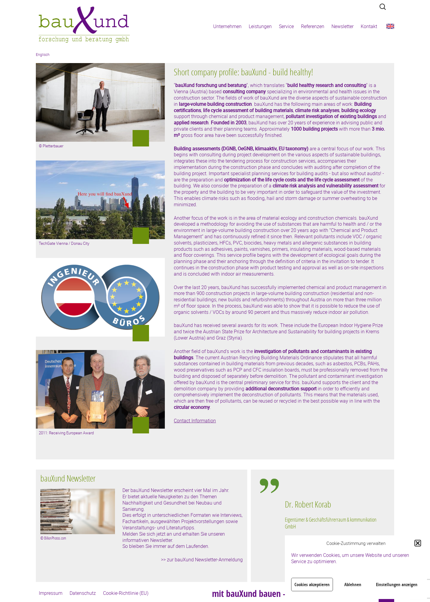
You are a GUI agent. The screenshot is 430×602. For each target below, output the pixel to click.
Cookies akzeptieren (312, 584)
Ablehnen (352, 584)
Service (286, 26)
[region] (332, 530)
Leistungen (260, 26)
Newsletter (342, 26)
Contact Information (195, 420)
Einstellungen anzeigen (396, 584)
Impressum (50, 593)
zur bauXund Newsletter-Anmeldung (205, 559)
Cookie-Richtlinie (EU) (125, 593)
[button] (418, 543)
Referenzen (312, 26)
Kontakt (369, 26)
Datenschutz (83, 593)
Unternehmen (227, 26)
